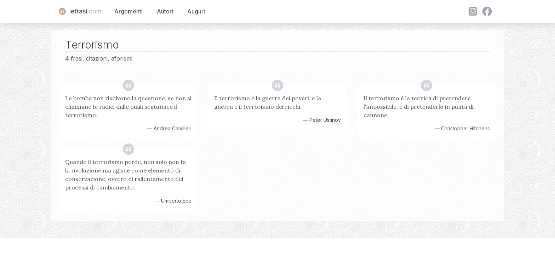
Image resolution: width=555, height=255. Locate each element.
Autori (165, 11)
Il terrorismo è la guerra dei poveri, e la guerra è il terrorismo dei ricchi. (267, 102)
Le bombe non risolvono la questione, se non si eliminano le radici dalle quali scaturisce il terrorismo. (128, 107)
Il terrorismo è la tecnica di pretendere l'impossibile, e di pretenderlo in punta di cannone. (419, 107)
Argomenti (128, 11)
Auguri (196, 11)
